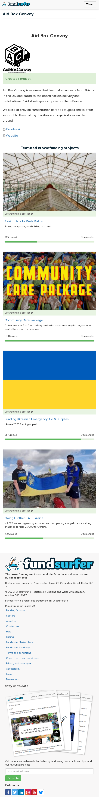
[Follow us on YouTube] (34, 792)
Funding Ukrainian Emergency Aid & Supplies (37, 419)
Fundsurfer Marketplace (19, 642)
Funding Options (15, 610)
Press (9, 674)
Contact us (12, 626)
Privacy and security (18, 663)
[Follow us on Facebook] (8, 792)
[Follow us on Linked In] (21, 792)
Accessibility (13, 668)
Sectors (10, 615)
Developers (12, 679)
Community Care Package (24, 320)
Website (12, 136)
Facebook (13, 129)
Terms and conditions (18, 652)
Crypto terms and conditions (22, 658)
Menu (90, 4)
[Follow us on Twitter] (15, 792)
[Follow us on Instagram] (28, 792)
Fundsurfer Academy (18, 647)
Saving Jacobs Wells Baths (24, 221)
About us (11, 621)
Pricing (10, 636)
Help (8, 631)
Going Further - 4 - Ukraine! (24, 518)
